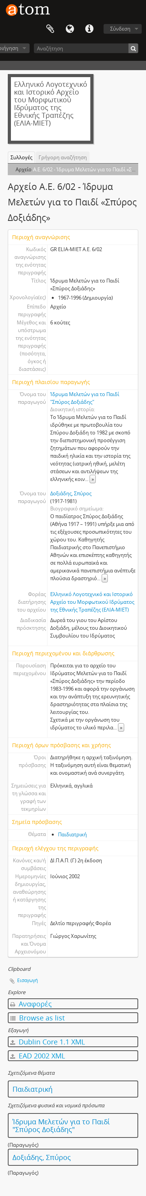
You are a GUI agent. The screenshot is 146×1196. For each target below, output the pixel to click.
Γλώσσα (69, 29)
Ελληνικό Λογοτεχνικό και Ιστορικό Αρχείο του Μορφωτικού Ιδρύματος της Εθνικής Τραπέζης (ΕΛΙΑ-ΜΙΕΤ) (92, 602)
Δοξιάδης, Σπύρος (70, 493)
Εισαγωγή (27, 980)
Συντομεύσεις (89, 29)
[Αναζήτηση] (86, 48)
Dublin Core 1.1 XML (47, 1041)
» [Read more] (92, 479)
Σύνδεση (120, 28)
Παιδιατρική (72, 834)
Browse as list (37, 1017)
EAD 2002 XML (37, 1055)
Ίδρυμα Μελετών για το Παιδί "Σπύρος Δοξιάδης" (61, 1125)
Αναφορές (31, 1003)
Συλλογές (21, 157)
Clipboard (50, 29)
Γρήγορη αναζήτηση (63, 157)
